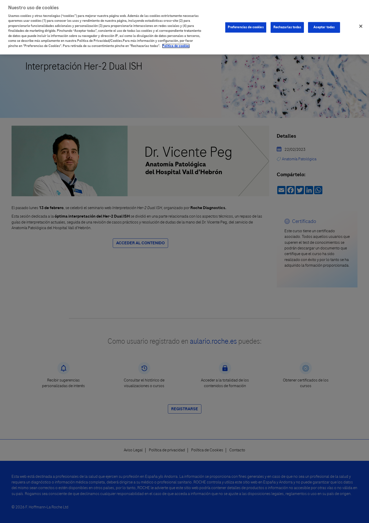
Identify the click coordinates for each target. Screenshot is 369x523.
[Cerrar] (360, 24)
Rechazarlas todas (287, 24)
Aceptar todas (324, 24)
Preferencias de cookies (246, 24)
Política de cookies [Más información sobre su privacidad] (176, 43)
